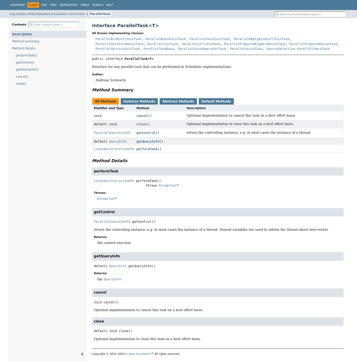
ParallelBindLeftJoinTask (118, 39)
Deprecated (69, 5)
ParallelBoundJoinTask (165, 39)
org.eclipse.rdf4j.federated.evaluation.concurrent (47, 14)
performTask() (26, 55)
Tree (53, 5)
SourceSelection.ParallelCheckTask (297, 49)
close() (21, 83)
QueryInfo (118, 141)
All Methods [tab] (105, 101)
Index (85, 5)
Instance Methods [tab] (139, 101)
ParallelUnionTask (246, 49)
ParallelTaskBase (158, 49)
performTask (147, 149)
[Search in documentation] (310, 14)
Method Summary (25, 41)
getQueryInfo (147, 141)
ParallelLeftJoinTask (201, 44)
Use (44, 5)
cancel (142, 116)
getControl (146, 133)
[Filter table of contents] (53, 24)
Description (22, 34)
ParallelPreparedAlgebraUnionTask (255, 44)
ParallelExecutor (109, 133)
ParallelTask (100, 14)
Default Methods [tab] (216, 101)
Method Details (23, 48)
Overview (17, 5)
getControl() (25, 62)
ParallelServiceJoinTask (117, 49)
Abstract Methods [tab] (178, 101)
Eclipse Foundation (138, 354)
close (141, 124)
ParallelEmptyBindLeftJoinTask (261, 39)
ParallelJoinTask (162, 44)
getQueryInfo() (27, 69)
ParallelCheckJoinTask (209, 39)
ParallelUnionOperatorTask (202, 49)
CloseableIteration (111, 149)
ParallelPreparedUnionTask (313, 44)
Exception (167, 185)
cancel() (22, 76)
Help (109, 5)
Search (97, 5)
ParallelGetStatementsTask (119, 44)
